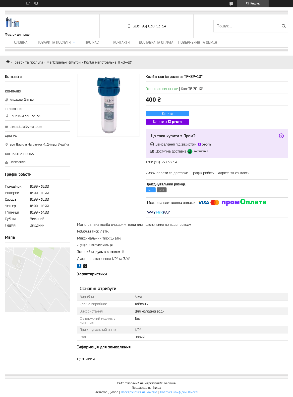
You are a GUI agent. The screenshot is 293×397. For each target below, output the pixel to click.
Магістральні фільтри (64, 62)
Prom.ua (170, 383)
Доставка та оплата (156, 42)
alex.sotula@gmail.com (26, 127)
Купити (167, 113)
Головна (19, 42)
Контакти (121, 42)
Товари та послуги (54, 42)
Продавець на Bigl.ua (146, 387)
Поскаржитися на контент (139, 392)
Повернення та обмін (197, 42)
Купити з (167, 122)
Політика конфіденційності (179, 392)
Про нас (92, 42)
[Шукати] (283, 26)
